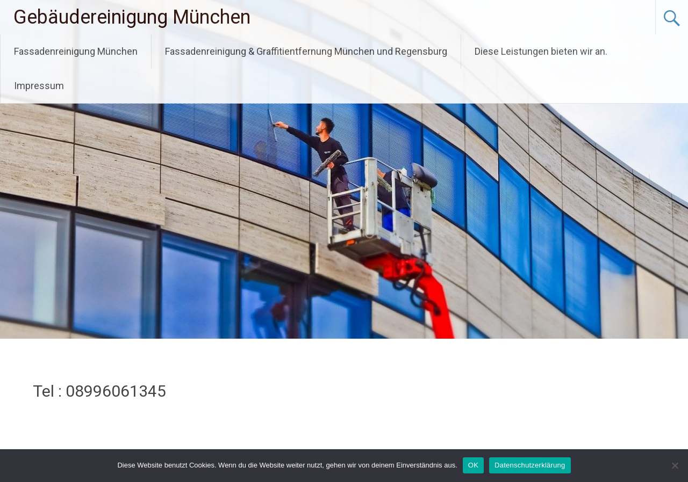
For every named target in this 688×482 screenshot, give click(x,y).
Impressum (39, 85)
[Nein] (674, 465)
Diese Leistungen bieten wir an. (541, 51)
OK (473, 465)
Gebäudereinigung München (131, 17)
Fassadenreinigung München (76, 51)
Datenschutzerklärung (529, 465)
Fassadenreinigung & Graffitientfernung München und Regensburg (306, 51)
